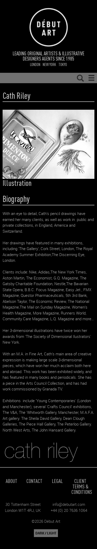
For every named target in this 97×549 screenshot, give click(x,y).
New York (49, 64)
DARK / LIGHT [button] (45, 533)
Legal (57, 480)
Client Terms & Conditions (81, 486)
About (11, 480)
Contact (34, 480)
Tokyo (62, 64)
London (35, 64)
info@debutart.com (69, 504)
